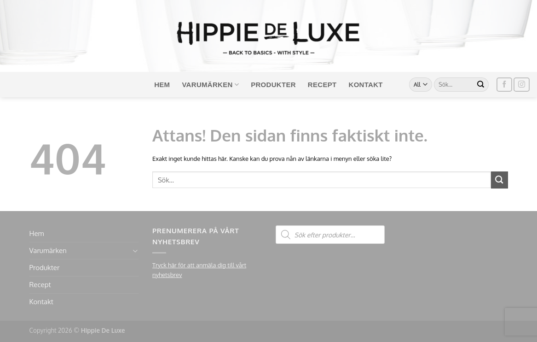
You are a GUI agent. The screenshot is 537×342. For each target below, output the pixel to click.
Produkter (273, 84)
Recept (322, 84)
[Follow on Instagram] (521, 84)
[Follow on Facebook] (504, 84)
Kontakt (366, 84)
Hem (162, 84)
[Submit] (480, 84)
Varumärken (210, 84)
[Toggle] (135, 251)
